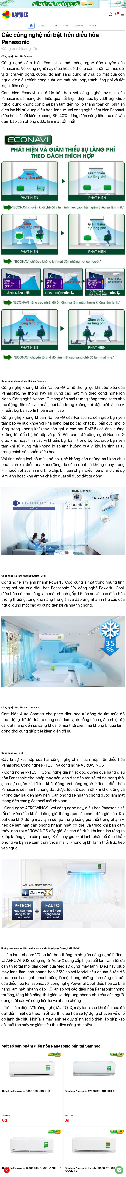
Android (92, 26)
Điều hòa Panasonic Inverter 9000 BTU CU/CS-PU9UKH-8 (92, 1169)
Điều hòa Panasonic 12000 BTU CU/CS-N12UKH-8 (31, 1168)
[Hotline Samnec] (6, 1171)
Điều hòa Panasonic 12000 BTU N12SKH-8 (89, 1091)
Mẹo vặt (53, 26)
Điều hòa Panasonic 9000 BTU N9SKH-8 (26, 1091)
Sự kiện (41, 26)
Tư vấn (65, 26)
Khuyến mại (79, 26)
